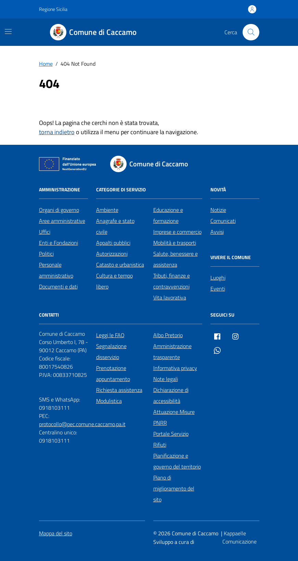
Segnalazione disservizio (111, 351)
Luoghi (217, 277)
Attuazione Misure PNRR (174, 417)
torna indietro (57, 132)
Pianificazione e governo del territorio (177, 461)
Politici (46, 254)
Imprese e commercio (177, 232)
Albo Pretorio (168, 335)
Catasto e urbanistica (120, 264)
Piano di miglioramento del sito (173, 488)
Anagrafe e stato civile (115, 226)
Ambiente (107, 210)
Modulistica (109, 401)
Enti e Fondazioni (58, 243)
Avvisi (217, 232)
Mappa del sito (55, 533)
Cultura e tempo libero (114, 281)
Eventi (217, 288)
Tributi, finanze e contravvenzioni (171, 281)
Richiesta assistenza (119, 390)
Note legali (165, 379)
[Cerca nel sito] (251, 32)
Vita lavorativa (169, 297)
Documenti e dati (58, 286)
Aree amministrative (62, 221)
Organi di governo (59, 210)
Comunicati (223, 221)
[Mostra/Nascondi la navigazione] (8, 31)
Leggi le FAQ (110, 335)
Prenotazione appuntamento (113, 373)
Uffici (44, 232)
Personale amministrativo (56, 270)
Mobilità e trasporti (174, 243)
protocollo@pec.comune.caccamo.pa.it (82, 424)
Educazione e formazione (168, 215)
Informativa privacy (175, 368)
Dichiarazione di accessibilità (171, 395)
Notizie (218, 210)
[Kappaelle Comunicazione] (240, 537)
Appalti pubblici (113, 243)
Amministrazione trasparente (172, 351)
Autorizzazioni (112, 254)
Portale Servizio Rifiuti (171, 439)
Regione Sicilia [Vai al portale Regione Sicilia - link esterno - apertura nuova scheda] (53, 9)
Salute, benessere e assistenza (175, 259)
